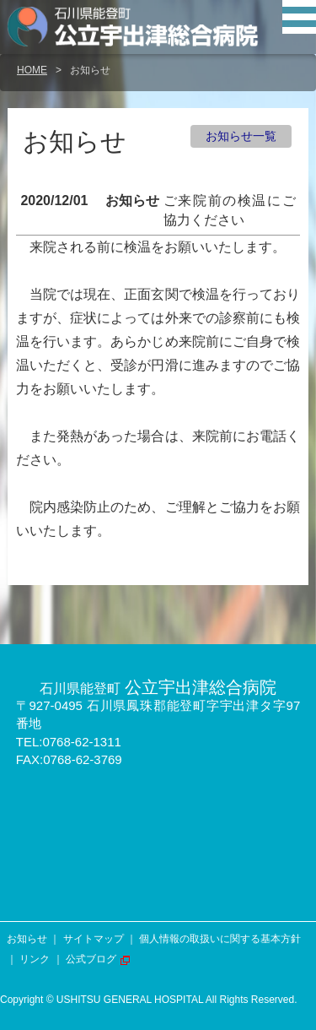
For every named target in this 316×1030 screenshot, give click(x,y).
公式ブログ (91, 959)
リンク (34, 959)
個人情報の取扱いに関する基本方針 (220, 939)
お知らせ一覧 (241, 136)
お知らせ (27, 939)
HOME (32, 70)
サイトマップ (93, 939)
